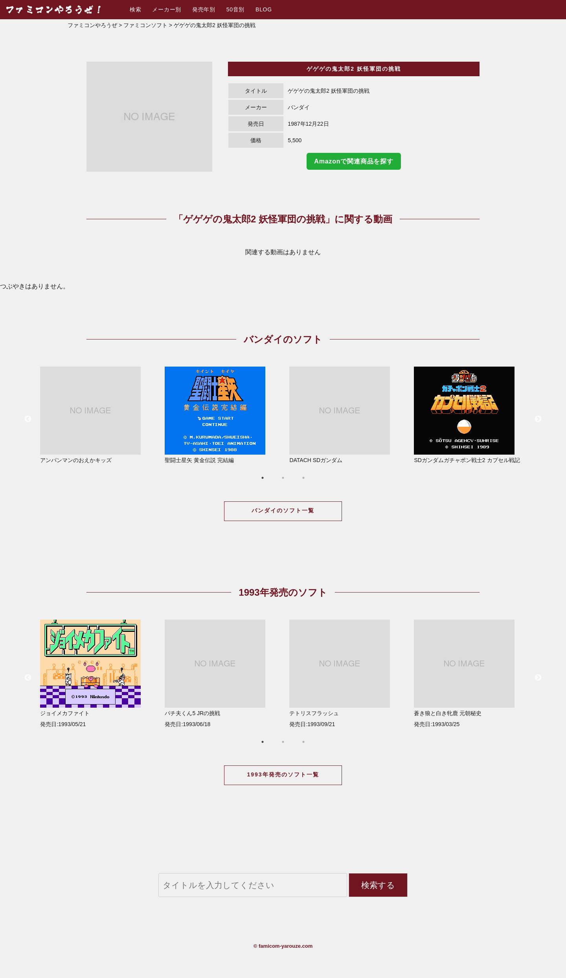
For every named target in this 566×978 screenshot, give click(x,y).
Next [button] (538, 419)
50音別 (235, 9)
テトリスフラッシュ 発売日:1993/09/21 (345, 673)
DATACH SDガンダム (345, 415)
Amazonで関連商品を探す (353, 161)
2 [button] (283, 478)
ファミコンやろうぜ (92, 25)
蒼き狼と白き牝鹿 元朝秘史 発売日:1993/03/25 (470, 673)
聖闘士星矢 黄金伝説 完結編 (221, 415)
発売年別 (203, 9)
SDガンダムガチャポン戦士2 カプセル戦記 (470, 415)
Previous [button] (28, 419)
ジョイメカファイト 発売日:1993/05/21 (96, 673)
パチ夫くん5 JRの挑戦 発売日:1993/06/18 (221, 673)
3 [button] (303, 478)
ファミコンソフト (145, 25)
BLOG (263, 9)
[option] (149, 117)
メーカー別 (166, 9)
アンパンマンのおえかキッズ (96, 415)
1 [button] (262, 478)
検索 (135, 9)
